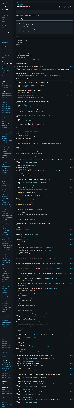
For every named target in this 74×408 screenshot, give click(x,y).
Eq (30, 391)
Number (21, 229)
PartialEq (32, 314)
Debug (31, 101)
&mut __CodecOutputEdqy (38, 195)
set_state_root (22, 283)
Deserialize (37, 159)
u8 (32, 204)
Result (44, 109)
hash (22, 73)
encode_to (21, 192)
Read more (33, 92)
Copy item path (30, 6)
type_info (21, 368)
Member (23, 69)
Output (42, 73)
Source (17, 7)
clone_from (21, 95)
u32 (28, 26)
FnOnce (21, 212)
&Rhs (30, 326)
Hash (28, 69)
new (19, 244)
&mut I (25, 135)
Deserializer (47, 170)
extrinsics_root (23, 268)
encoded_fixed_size (24, 153)
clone (19, 90)
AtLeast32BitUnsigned (47, 69)
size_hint (21, 187)
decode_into (21, 133)
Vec (30, 204)
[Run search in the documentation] (44, 2)
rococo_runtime (19, 4)
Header (30, 12)
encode (20, 204)
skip (19, 146)
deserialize (21, 167)
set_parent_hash (23, 293)
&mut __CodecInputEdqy (38, 124)
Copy (31, 69)
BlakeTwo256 (44, 12)
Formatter (33, 109)
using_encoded (22, 209)
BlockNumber (36, 12)
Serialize (32, 334)
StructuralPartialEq (36, 399)
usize (39, 153)
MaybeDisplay (37, 69)
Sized (34, 199)
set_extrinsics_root (24, 273)
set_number (21, 263)
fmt (19, 109)
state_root (21, 278)
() (47, 109)
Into (59, 69)
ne (18, 326)
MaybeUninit (28, 136)
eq (18, 321)
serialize (21, 342)
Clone (31, 82)
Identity (21, 363)
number (20, 258)
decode (20, 123)
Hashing (21, 239)
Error (50, 109)
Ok (38, 346)
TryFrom (66, 69)
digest (20, 298)
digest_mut (21, 303)
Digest (29, 31)
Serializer (32, 346)
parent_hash (21, 288)
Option (35, 153)
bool (47, 321)
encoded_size (22, 217)
